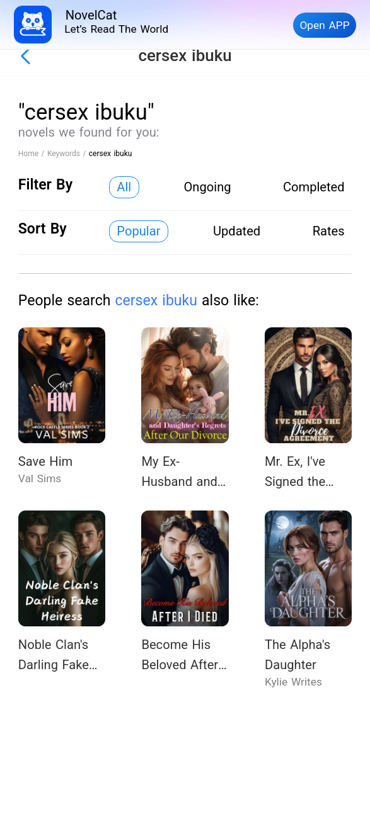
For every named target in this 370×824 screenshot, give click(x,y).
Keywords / (68, 153)
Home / (32, 153)
